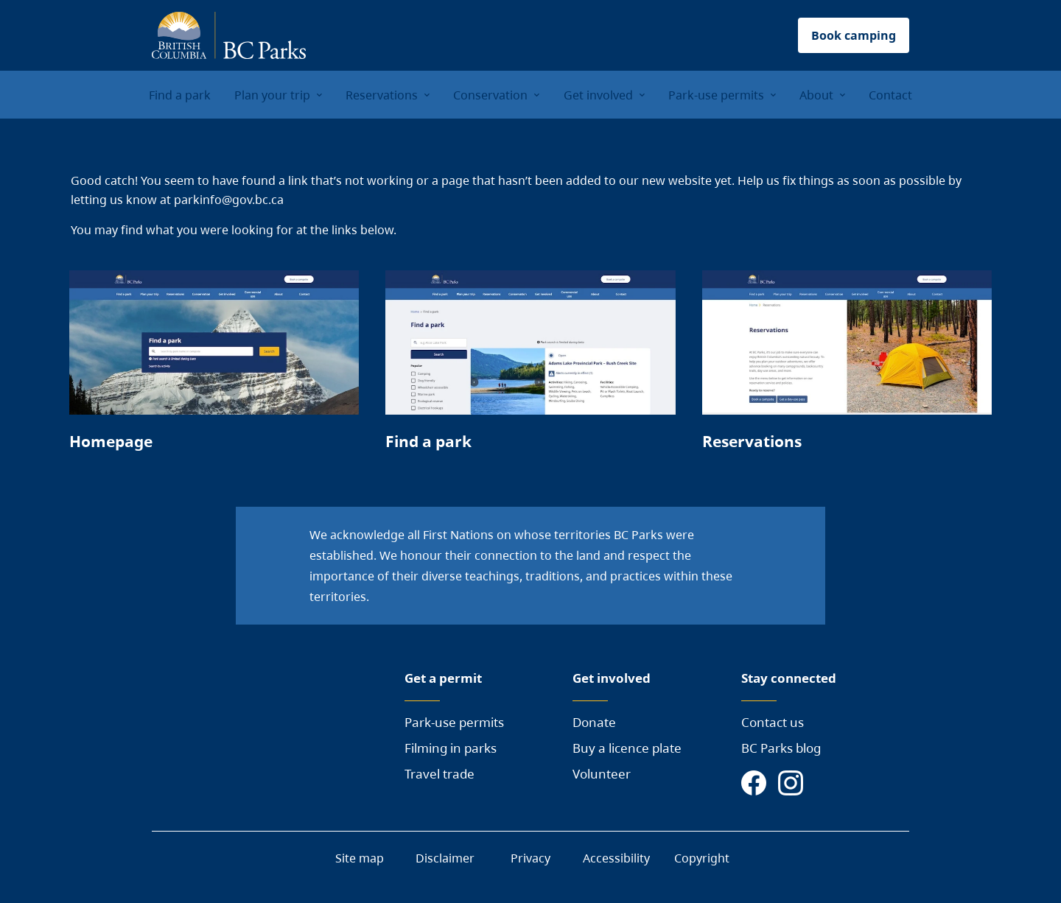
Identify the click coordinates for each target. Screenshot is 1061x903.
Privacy (530, 858)
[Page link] (214, 367)
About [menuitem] (816, 95)
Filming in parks (451, 747)
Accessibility (616, 858)
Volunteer (601, 773)
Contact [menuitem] (890, 95)
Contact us (772, 722)
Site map (359, 858)
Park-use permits (454, 722)
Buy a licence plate (627, 747)
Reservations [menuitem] (382, 95)
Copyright (701, 858)
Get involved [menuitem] (598, 95)
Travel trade (440, 773)
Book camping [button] (853, 35)
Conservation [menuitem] (490, 95)
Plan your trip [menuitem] (272, 95)
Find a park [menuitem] (180, 95)
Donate (594, 722)
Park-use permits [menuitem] (716, 95)
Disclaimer (445, 858)
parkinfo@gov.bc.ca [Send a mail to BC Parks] (229, 200)
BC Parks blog (781, 747)
